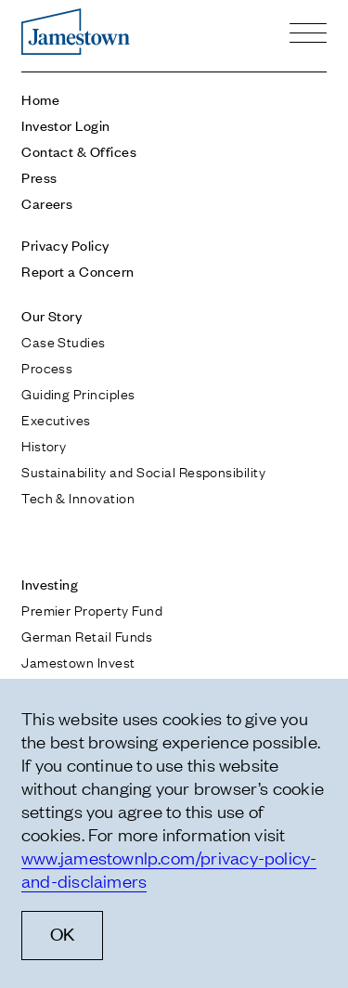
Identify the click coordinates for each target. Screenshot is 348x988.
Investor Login (65, 125)
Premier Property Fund (91, 609)
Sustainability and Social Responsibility (143, 471)
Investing (49, 583)
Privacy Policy (65, 244)
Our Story (51, 315)
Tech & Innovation (78, 497)
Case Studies (63, 341)
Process (46, 367)
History (43, 445)
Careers (46, 203)
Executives (56, 419)
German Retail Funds (86, 635)
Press (39, 177)
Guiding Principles (78, 393)
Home (40, 99)
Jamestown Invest (78, 661)
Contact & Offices (78, 151)
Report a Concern (78, 270)
